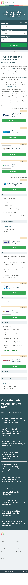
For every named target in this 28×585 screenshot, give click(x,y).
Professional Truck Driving (11, 209)
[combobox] (14, 27)
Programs (3, 544)
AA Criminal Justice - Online (11, 329)
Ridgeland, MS (7, 226)
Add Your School (19, 551)
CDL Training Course (9, 212)
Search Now (14, 45)
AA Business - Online (9, 326)
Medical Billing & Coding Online (12, 301)
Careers (2, 551)
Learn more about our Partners (19, 108)
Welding (6, 202)
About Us (18, 541)
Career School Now (9, 2)
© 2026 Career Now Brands (7, 571)
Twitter (23, 571)
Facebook (26, 571)
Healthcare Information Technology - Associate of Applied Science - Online (14, 270)
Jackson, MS (6, 383)
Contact (18, 548)
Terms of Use (4, 567)
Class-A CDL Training (9, 375)
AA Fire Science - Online (10, 338)
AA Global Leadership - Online (12, 342)
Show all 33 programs (10, 350)
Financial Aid (4, 555)
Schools (2, 541)
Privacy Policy (19, 544)
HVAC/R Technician (9, 198)
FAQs (2, 558)
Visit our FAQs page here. (11, 412)
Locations (3, 548)
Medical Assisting (8, 205)
